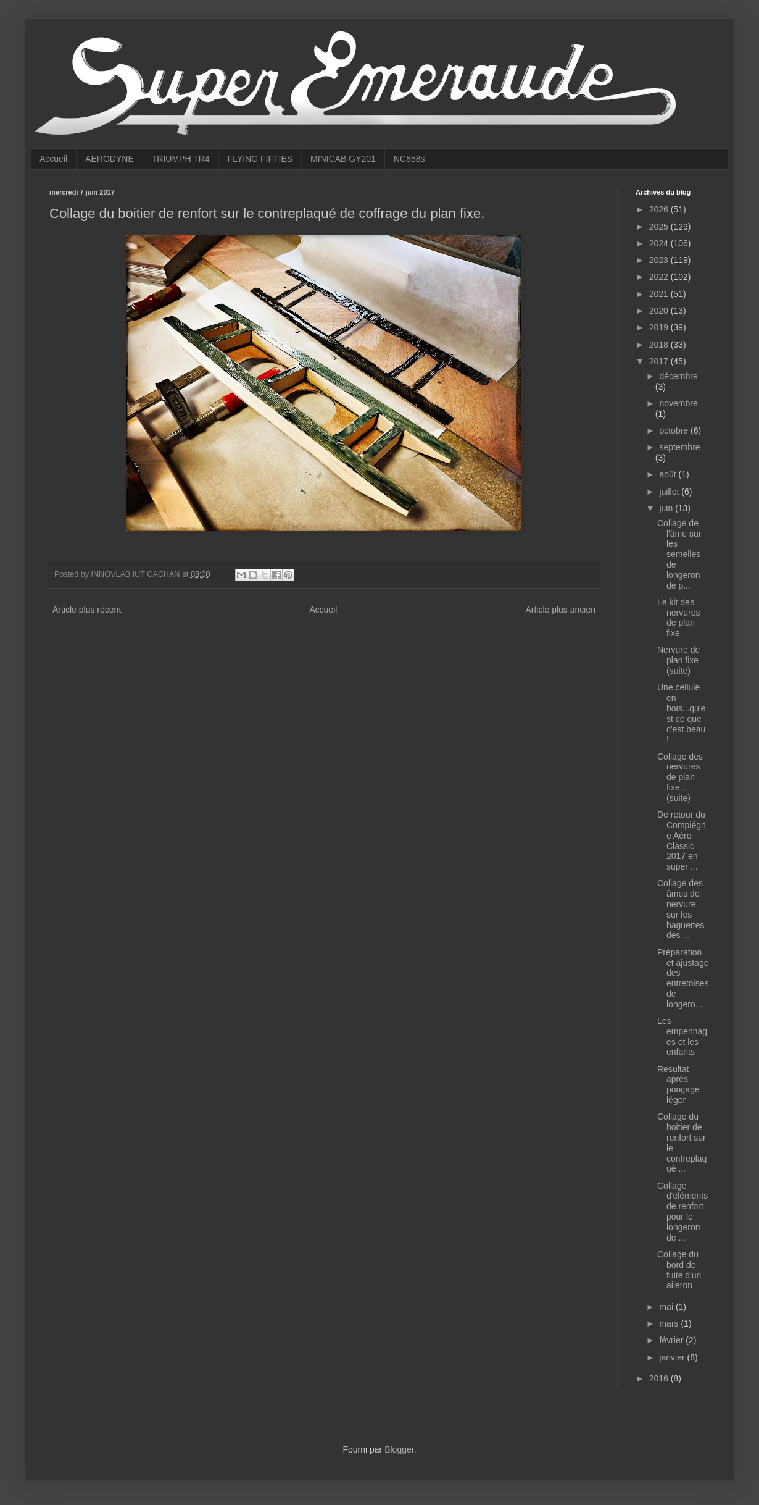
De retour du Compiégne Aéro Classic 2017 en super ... (681, 840)
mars (670, 1323)
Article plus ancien (560, 609)
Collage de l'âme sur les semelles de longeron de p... (679, 554)
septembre (679, 447)
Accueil (53, 159)
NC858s (409, 159)
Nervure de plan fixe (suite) (678, 660)
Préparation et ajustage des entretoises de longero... (683, 978)
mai (667, 1307)
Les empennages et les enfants (682, 1036)
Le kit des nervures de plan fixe (678, 617)
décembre (678, 376)
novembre (678, 403)
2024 (660, 243)
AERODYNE (109, 159)
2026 (660, 209)
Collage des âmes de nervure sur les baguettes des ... (681, 909)
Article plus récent (86, 609)
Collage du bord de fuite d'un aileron (679, 1269)
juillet (670, 492)
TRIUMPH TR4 (181, 159)
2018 (660, 345)
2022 (660, 277)
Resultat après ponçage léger (678, 1084)
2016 (660, 1378)
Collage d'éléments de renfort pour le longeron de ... (682, 1212)
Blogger (398, 1449)
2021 (660, 294)
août (668, 474)
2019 (660, 327)
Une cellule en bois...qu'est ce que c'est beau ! (681, 713)
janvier (673, 1357)
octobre (675, 430)
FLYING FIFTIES (260, 159)
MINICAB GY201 (343, 159)
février (672, 1340)
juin (667, 508)
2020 (660, 311)
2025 (660, 227)
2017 (660, 361)
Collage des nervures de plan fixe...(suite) (680, 777)
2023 (660, 260)
